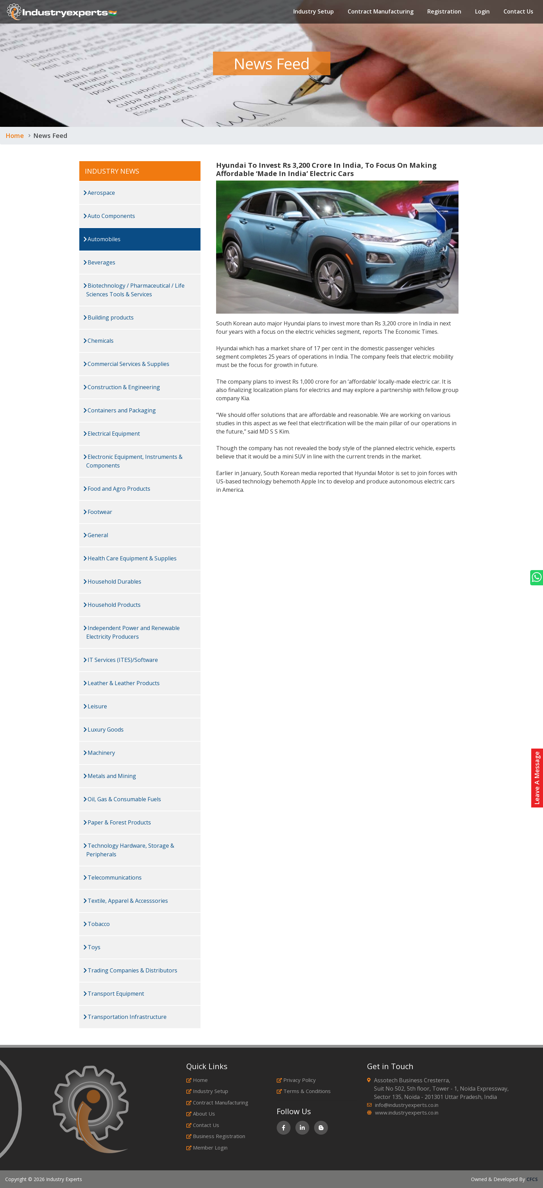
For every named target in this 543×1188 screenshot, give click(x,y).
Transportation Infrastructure (125, 1017)
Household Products (112, 605)
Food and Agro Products (116, 488)
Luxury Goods (103, 729)
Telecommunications (112, 877)
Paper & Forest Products (117, 822)
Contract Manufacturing (380, 12)
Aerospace (99, 192)
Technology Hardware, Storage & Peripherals (128, 850)
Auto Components (109, 216)
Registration (444, 12)
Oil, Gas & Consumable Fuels (122, 799)
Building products (108, 317)
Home (15, 135)
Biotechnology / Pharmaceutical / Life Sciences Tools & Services (134, 290)
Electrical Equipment (111, 433)
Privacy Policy (296, 1079)
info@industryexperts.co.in (406, 1104)
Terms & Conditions (304, 1090)
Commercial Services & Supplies (126, 364)
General (95, 535)
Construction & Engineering (121, 387)
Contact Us (518, 12)
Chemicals (98, 340)
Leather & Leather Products (121, 683)
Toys (91, 947)
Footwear (97, 512)
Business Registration (215, 1136)
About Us (200, 1113)
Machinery (99, 753)
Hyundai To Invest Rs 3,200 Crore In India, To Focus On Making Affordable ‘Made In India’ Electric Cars (326, 169)
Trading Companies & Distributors (130, 970)
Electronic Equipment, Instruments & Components (133, 461)
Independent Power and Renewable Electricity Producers (131, 632)
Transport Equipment (113, 993)
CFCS (532, 1179)
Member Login (207, 1147)
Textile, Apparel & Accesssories (125, 901)
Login (482, 12)
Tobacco (96, 924)
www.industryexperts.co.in (406, 1112)
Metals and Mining (109, 776)
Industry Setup (313, 12)
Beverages (99, 262)
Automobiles (102, 239)
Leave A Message (537, 778)
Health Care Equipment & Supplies (130, 558)
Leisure (95, 706)
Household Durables (112, 581)
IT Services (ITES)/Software (120, 660)
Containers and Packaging (119, 410)
